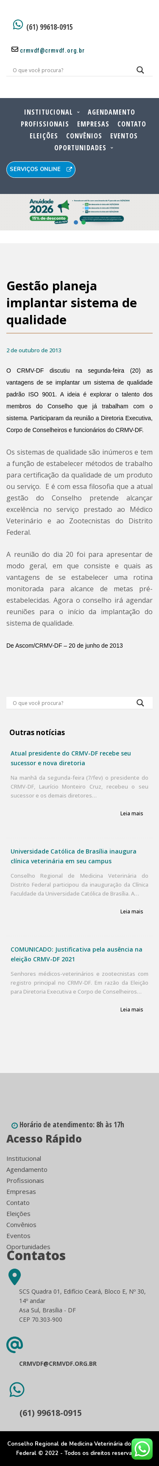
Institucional (48, 112)
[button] (79, 212)
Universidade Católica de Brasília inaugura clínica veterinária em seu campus (74, 856)
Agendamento (111, 112)
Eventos (124, 135)
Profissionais (45, 124)
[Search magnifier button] (140, 72)
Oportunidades (80, 147)
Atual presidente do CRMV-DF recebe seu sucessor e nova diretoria (71, 758)
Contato (131, 124)
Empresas (93, 124)
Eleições (44, 135)
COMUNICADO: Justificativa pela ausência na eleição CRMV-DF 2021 (76, 954)
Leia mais (131, 814)
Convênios (84, 135)
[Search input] (69, 70)
